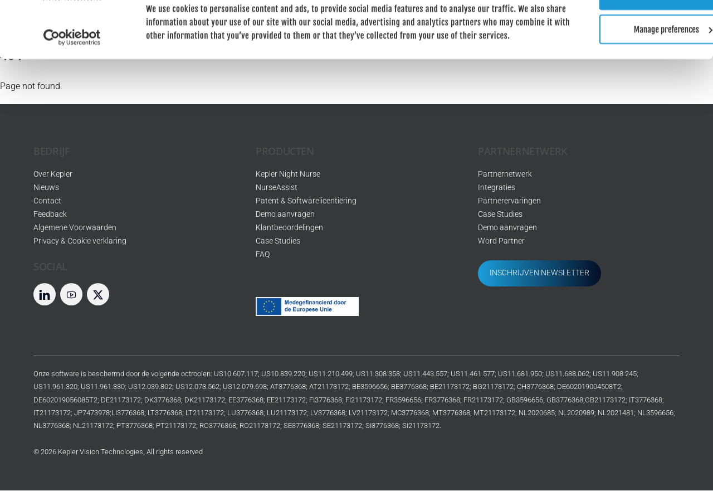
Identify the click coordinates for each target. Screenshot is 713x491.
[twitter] (98, 294)
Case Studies (278, 241)
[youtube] (71, 294)
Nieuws (46, 188)
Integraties (496, 188)
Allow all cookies (619, 28)
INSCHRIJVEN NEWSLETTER (539, 273)
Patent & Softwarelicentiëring (306, 201)
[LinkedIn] (44, 294)
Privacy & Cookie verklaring (79, 241)
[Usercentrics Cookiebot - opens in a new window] (72, 83)
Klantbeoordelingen (289, 228)
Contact (47, 201)
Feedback (50, 215)
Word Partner (501, 241)
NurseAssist (276, 188)
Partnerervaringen (509, 201)
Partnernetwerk (505, 174)
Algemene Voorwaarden (74, 228)
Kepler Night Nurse (288, 174)
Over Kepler (52, 174)
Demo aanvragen (285, 215)
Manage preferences (620, 62)
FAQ (263, 255)
